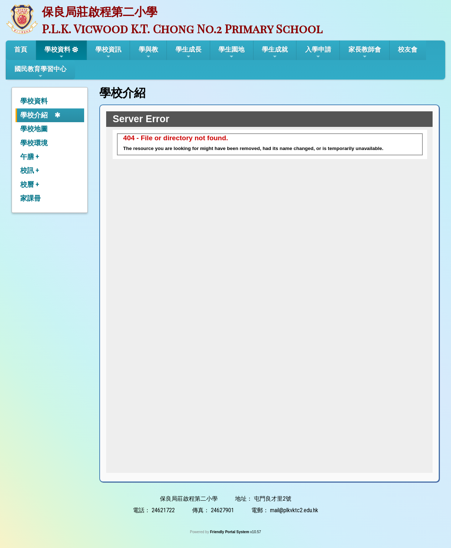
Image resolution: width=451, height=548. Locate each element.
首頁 (20, 49)
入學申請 (318, 52)
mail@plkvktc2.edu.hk (294, 510)
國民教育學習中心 (40, 72)
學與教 (148, 52)
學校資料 (57, 52)
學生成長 (188, 52)
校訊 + (29, 170)
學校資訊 (108, 52)
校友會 (407, 49)
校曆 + (29, 184)
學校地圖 (34, 129)
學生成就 (275, 52)
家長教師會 (364, 52)
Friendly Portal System (230, 532)
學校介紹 (34, 115)
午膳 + (29, 157)
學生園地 (231, 52)
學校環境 (34, 143)
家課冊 (30, 198)
